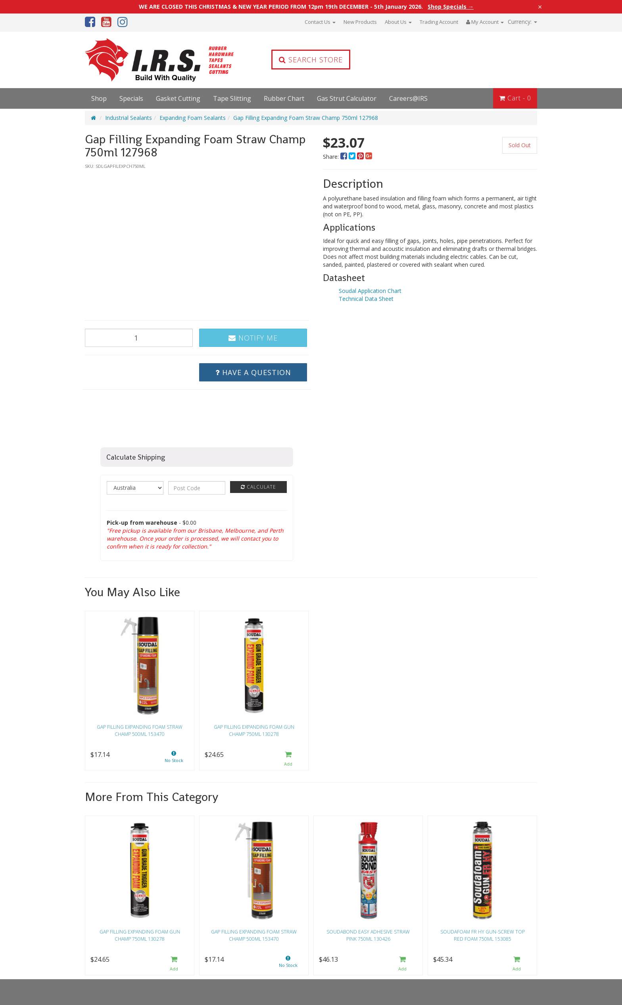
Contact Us (320, 21)
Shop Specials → (451, 7)
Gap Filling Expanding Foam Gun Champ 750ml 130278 (254, 730)
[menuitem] (344, 156)
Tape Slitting (232, 98)
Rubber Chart (284, 98)
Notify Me (253, 338)
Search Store (311, 59)
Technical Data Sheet (366, 298)
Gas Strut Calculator (346, 98)
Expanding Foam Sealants (192, 117)
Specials (131, 98)
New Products (360, 21)
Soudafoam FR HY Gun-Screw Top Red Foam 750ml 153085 (482, 935)
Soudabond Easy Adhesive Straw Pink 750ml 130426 (368, 935)
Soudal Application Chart (370, 291)
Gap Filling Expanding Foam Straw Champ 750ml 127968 (305, 117)
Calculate (258, 486)
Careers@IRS (408, 98)
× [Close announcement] (540, 7)
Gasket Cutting (178, 98)
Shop (99, 98)
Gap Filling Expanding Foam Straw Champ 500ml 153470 (139, 730)
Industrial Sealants (128, 117)
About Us (398, 21)
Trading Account (439, 21)
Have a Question (253, 372)
